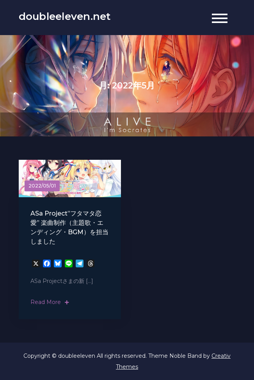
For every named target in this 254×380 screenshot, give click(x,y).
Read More (49, 302)
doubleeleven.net (65, 16)
